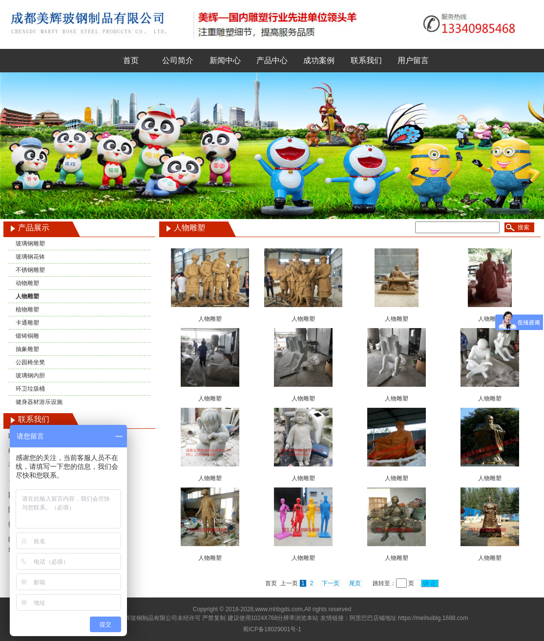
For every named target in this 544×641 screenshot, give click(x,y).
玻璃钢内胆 (30, 375)
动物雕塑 (27, 283)
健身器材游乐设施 (39, 401)
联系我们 (366, 60)
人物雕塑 (27, 296)
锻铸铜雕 (27, 335)
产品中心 (272, 60)
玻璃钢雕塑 (30, 243)
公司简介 (177, 60)
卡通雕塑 (27, 322)
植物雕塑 (27, 309)
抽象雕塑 (27, 349)
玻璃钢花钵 (30, 256)
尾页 (355, 583)
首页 (131, 60)
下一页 (330, 583)
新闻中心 (225, 60)
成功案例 (319, 60)
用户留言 (413, 60)
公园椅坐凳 (30, 362)
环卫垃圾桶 (30, 388)
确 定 (429, 583)
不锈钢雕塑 (30, 269)
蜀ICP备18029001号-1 (272, 629)
